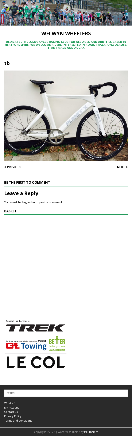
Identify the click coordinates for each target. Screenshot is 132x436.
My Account (11, 407)
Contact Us (11, 412)
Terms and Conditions (18, 420)
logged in (28, 202)
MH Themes (91, 432)
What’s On (10, 403)
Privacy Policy (13, 416)
